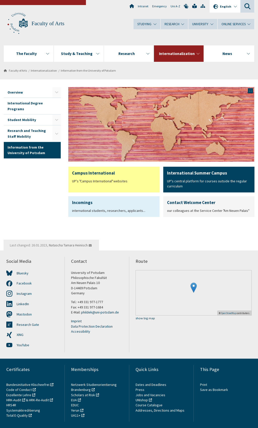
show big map (145, 318)
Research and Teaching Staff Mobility (27, 133)
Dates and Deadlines (151, 384)
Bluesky (22, 273)
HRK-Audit (13, 400)
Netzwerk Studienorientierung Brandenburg (94, 387)
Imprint (76, 321)
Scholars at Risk (83, 395)
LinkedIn (23, 304)
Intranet (143, 6)
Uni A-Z (175, 6)
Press (140, 389)
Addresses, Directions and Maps (160, 410)
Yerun (75, 410)
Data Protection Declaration (92, 326)
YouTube (23, 345)
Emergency (159, 6)
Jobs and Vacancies (150, 395)
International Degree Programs (25, 106)
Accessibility (80, 331)
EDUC (75, 405)
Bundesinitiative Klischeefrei (27, 384)
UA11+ (75, 415)
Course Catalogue (149, 405)
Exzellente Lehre (18, 395)
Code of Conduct (19, 389)
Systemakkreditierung (23, 410)
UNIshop (142, 400)
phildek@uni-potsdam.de (100, 312)
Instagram (24, 293)
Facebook (24, 283)
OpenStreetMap (228, 313)
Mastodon (24, 314)
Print (203, 384)
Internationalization (44, 70)
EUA (74, 400)
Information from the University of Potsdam (88, 70)
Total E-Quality (17, 415)
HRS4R (11, 405)
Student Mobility (22, 120)
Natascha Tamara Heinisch (68, 245)
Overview (15, 92)
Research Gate (28, 324)
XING (20, 334)
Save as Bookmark (214, 389)
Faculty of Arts (47, 23)
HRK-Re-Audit (39, 400)
